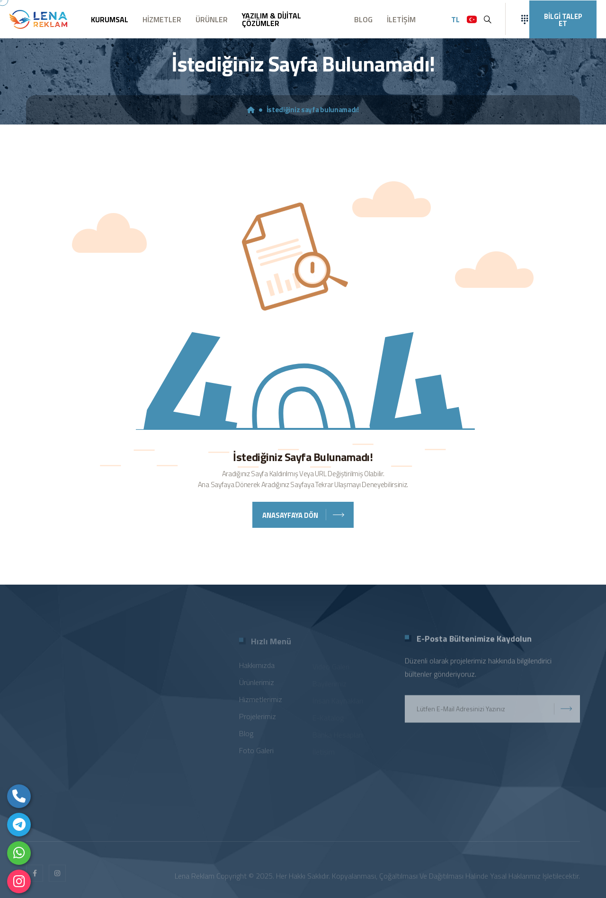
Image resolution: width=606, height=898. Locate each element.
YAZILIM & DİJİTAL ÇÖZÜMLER (271, 19)
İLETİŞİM (401, 19)
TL (455, 19)
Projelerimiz (257, 718)
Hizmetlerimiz (260, 701)
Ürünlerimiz (256, 684)
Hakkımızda (257, 667)
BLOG (363, 19)
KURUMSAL (109, 19)
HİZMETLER (162, 19)
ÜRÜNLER (212, 19)
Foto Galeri (256, 752)
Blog (246, 735)
